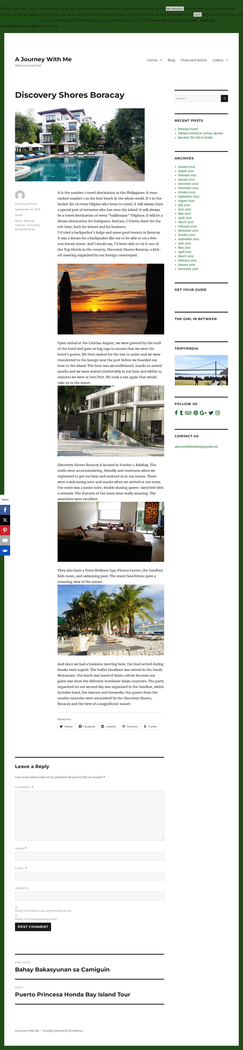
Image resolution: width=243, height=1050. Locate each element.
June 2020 (184, 209)
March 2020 (186, 222)
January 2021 (186, 179)
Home (152, 60)
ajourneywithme (26, 203)
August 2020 (186, 201)
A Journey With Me (43, 59)
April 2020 (185, 218)
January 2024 (186, 167)
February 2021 (187, 175)
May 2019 (184, 247)
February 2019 (187, 260)
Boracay (29, 220)
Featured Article (194, 60)
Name (21, 848)
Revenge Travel (188, 129)
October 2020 (186, 192)
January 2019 (186, 265)
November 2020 (188, 188)
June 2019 (184, 243)
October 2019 (186, 235)
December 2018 (188, 269)
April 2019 (184, 252)
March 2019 (186, 256)
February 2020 (187, 226)
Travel (19, 215)
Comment (24, 787)
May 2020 (184, 213)
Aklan (19, 220)
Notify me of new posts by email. (36, 919)
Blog (171, 60)
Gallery (218, 60)
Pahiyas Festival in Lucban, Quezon (200, 133)
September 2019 (188, 239)
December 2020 (188, 184)
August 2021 (186, 171)
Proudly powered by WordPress (63, 1031)
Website (22, 888)
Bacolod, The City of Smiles (195, 137)
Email (21, 868)
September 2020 (188, 196)
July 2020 (184, 205)
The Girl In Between (196, 319)
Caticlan (20, 225)
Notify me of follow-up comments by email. (43, 910)
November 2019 (188, 230)
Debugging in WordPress (20, 20)
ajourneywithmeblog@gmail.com (196, 446)
